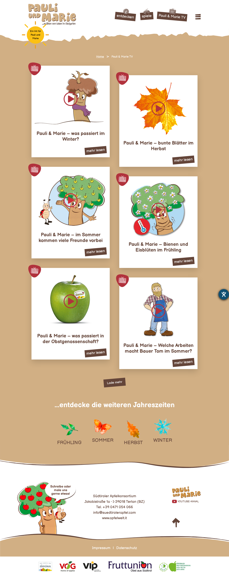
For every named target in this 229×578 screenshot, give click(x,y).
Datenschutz (126, 548)
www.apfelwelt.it (114, 518)
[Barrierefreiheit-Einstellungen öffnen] (224, 294)
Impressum (101, 548)
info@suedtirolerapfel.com (114, 512)
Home (100, 56)
